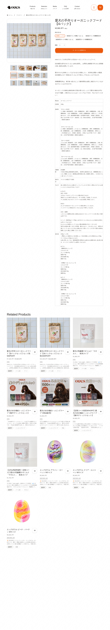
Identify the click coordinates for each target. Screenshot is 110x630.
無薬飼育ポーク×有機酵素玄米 (84, 39)
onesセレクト (44, 7)
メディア (55, 7)
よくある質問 (65, 7)
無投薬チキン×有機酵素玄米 (93, 36)
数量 (56, 45)
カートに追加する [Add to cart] (79, 50)
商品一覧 (32, 7)
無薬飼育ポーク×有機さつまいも (64, 39)
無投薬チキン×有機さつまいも (75, 36)
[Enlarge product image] (13, 67)
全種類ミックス (60, 36)
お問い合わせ (77, 7)
